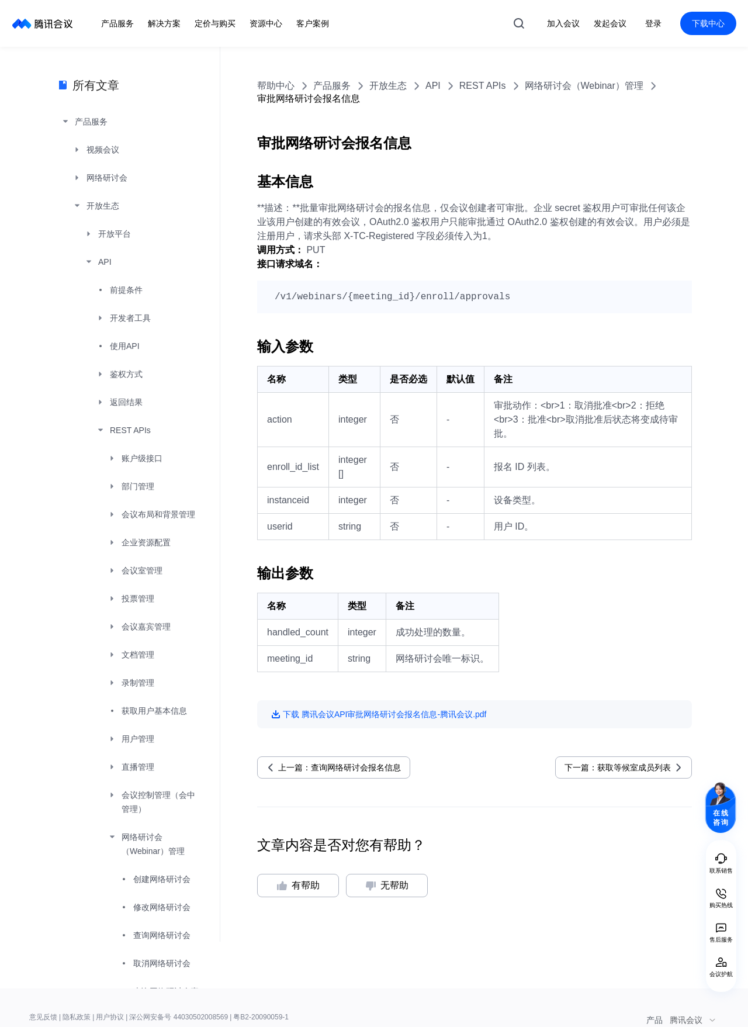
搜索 (519, 23)
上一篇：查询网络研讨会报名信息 (339, 767)
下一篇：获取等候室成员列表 (618, 767)
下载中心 (708, 23)
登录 (653, 23)
